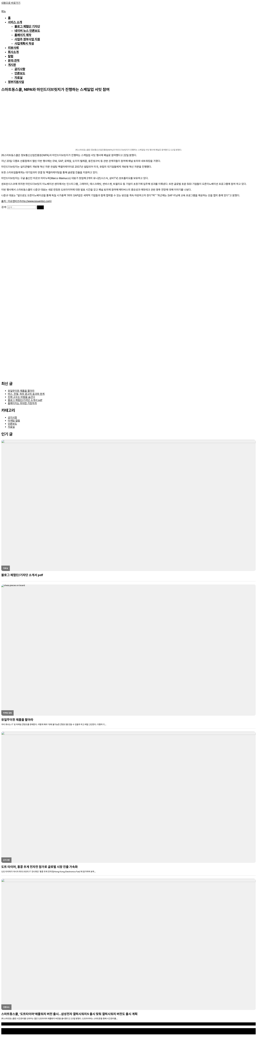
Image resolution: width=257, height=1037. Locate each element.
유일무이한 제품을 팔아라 (21, 390)
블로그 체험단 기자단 (27, 26)
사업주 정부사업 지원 (27, 39)
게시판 (12, 65)
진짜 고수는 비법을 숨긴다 (21, 397)
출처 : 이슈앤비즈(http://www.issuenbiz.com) (26, 201)
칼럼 (10, 56)
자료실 (18, 77)
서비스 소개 (15, 22)
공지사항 (19, 69)
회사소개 (13, 52)
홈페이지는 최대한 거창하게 (22, 403)
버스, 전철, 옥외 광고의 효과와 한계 (26, 393)
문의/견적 (13, 60)
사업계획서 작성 (24, 43)
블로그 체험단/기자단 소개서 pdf (25, 400)
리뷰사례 (13, 48)
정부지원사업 (16, 82)
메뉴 (3, 11)
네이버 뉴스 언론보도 (27, 30)
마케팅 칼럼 (14, 420)
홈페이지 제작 (22, 35)
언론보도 (19, 73)
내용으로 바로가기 (10, 2)
